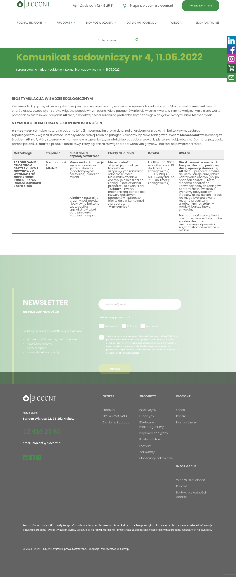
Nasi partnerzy (186, 422)
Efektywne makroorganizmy (151, 424)
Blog (43, 69)
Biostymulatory (150, 439)
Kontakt (181, 486)
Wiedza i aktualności (191, 480)
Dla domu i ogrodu (116, 422)
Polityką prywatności (129, 358)
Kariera (181, 416)
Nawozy (145, 446)
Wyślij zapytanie (200, 5)
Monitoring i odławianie (156, 458)
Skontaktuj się (207, 22)
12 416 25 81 (105, 6)
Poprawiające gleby (153, 433)
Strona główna (26, 69)
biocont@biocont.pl (158, 6)
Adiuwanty (147, 452)
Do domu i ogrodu (141, 22)
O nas (180, 410)
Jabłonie (56, 69)
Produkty (64, 22)
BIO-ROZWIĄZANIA (99, 22)
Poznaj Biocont (30, 22)
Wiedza (176, 22)
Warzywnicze (150, 331)
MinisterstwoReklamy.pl (115, 549)
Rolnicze (129, 331)
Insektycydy (147, 410)
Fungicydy (146, 416)
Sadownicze (108, 331)
